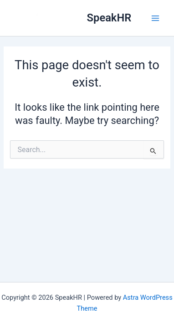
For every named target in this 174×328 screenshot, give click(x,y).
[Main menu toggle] (155, 18)
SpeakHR (109, 17)
